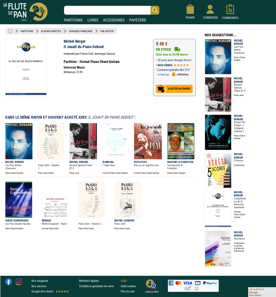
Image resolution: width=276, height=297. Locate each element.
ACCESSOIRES (113, 20)
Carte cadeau (128, 286)
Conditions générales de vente (99, 286)
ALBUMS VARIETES (51, 31)
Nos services (38, 286)
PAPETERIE (137, 20)
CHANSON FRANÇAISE (80, 31)
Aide (124, 281)
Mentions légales (89, 280)
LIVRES (92, 20)
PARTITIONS (73, 20)
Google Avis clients (49, 291)
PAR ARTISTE (107, 31)
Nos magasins (39, 280)
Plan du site (127, 291)
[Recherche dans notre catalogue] (111, 10)
